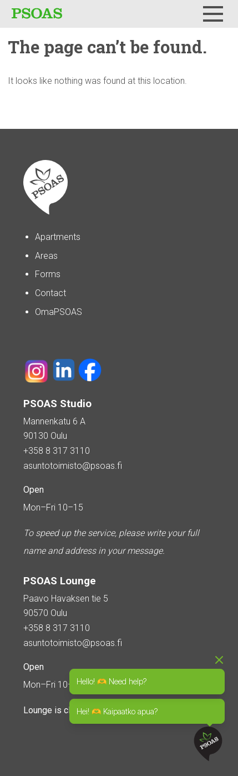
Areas (46, 256)
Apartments (57, 237)
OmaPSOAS (58, 312)
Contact (50, 293)
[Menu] (213, 14)
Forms (47, 274)
